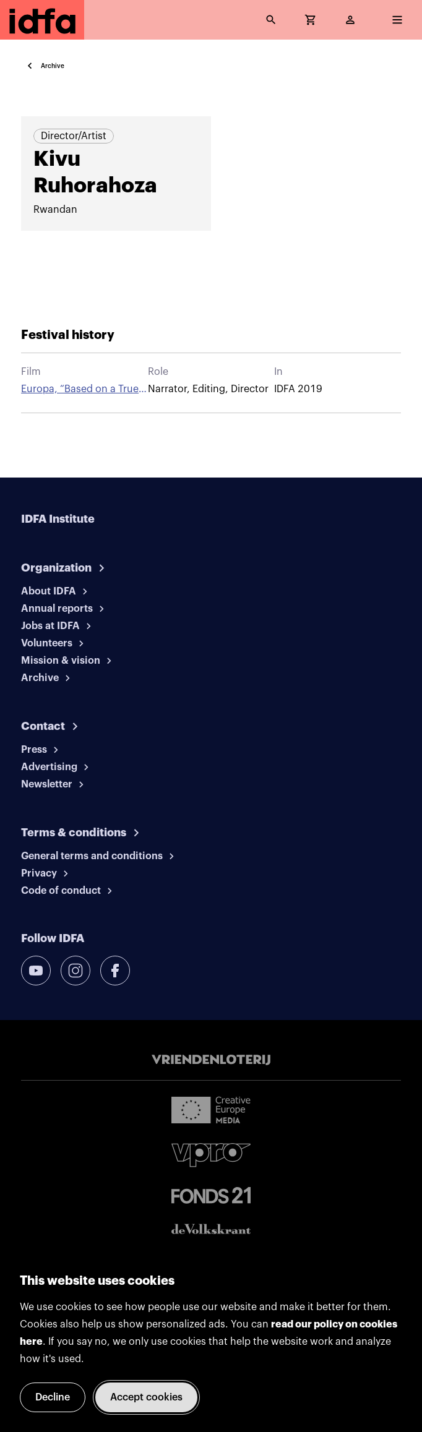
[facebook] (115, 970)
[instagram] (75, 970)
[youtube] (36, 970)
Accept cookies (146, 1397)
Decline (52, 1397)
